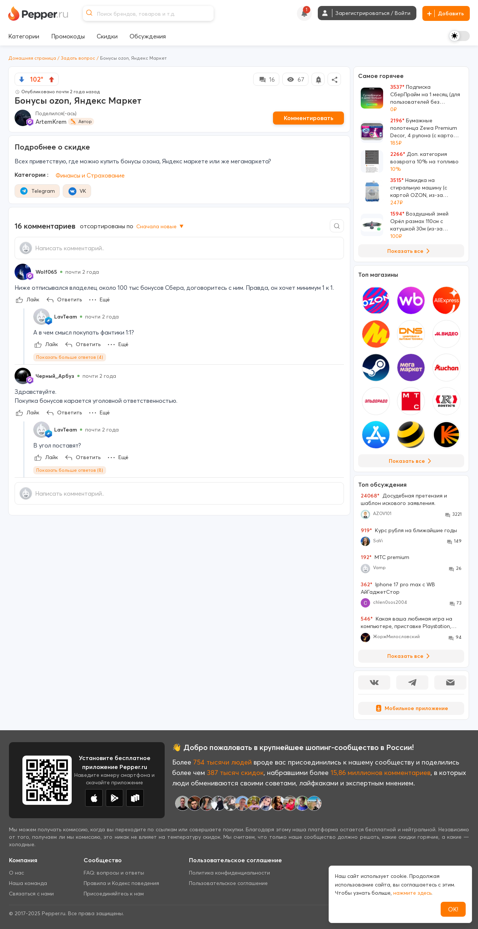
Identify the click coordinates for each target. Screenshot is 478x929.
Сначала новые (160, 226)
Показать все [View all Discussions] (409, 656)
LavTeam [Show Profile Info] (65, 316)
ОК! (453, 909)
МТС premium (385, 557)
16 (266, 79)
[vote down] (21, 79)
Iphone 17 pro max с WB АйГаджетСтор (398, 588)
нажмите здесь (412, 892)
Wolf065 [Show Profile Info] (46, 272)
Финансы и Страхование (90, 175)
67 (295, 79)
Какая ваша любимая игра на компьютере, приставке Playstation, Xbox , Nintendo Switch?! (406, 622)
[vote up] (51, 79)
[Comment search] (337, 225)
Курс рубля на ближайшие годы (409, 530)
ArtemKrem (50, 121)
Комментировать (308, 118)
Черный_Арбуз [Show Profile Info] (54, 376)
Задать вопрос (78, 58)
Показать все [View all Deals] (409, 251)
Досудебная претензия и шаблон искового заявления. (404, 499)
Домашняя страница (32, 58)
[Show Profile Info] (23, 272)
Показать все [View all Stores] (411, 460)
